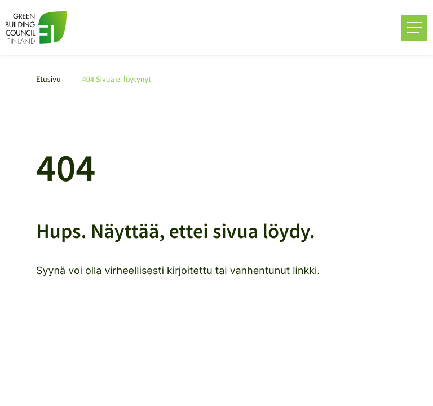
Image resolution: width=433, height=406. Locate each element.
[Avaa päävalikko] (414, 28)
